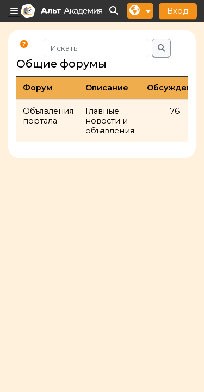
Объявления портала (48, 116)
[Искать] (97, 48)
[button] (114, 11)
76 (175, 111)
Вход (178, 10)
